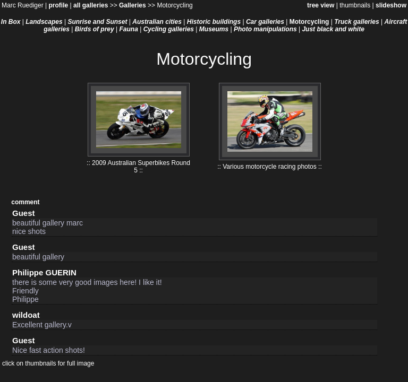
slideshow (391, 5)
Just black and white (333, 29)
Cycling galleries (168, 29)
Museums (213, 29)
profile (58, 5)
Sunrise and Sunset (97, 21)
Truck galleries (356, 21)
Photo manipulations (265, 29)
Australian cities (157, 21)
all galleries (90, 5)
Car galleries (265, 21)
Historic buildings (214, 21)
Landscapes (44, 21)
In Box (11, 21)
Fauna (129, 29)
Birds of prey (94, 29)
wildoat (26, 314)
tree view (320, 5)
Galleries (132, 5)
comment (25, 202)
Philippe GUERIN (44, 272)
